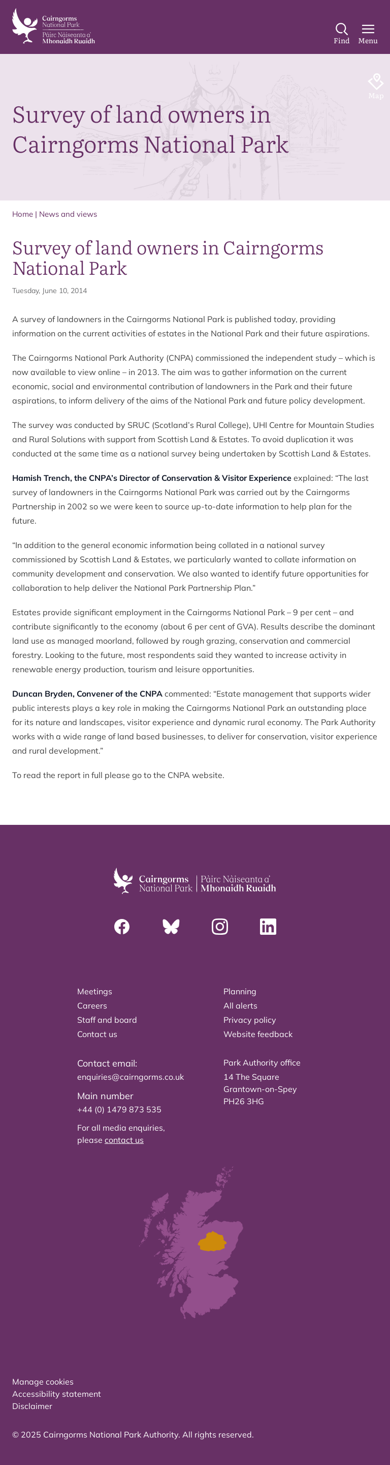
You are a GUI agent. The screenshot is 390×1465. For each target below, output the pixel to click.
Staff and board (107, 1020)
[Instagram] (220, 926)
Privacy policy (249, 1020)
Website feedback (257, 1034)
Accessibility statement (56, 1394)
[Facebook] (122, 926)
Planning (239, 991)
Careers (92, 1005)
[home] (53, 26)
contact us (124, 1140)
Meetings (94, 991)
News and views (68, 214)
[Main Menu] (368, 34)
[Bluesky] (171, 926)
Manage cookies (43, 1381)
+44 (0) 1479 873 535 (119, 1109)
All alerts (240, 1005)
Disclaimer (32, 1406)
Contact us (97, 1034)
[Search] (342, 34)
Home (22, 214)
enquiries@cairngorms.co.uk (130, 1077)
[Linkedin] (268, 926)
